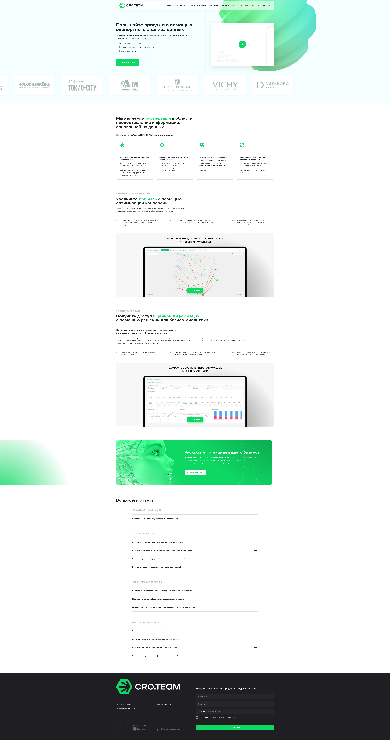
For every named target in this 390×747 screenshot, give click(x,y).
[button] (264, 5)
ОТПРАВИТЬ (235, 728)
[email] (235, 704)
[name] (235, 696)
